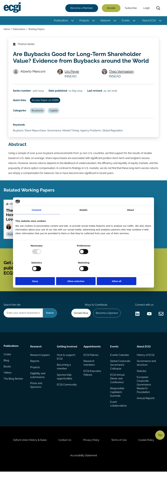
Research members (89, 372)
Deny (38, 272)
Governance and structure (146, 372)
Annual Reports (145, 408)
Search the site (12, 313)
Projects (84, 20)
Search (158, 8)
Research (36, 355)
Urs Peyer (72, 73)
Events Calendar (119, 364)
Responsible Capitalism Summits (117, 402)
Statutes (141, 380)
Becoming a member (64, 376)
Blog (6, 370)
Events (125, 20)
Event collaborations (118, 413)
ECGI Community (67, 394)
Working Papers (37, 29)
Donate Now (80, 321)
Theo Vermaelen (121, 73)
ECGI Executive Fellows (92, 382)
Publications (61, 20)
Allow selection (83, 272)
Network (105, 20)
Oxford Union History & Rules (28, 451)
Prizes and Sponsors (36, 395)
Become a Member (81, 8)
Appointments (92, 355)
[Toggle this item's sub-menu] (72, 20)
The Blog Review (13, 389)
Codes (7, 364)
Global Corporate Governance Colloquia (120, 374)
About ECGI (149, 20)
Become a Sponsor (106, 321)
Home (7, 29)
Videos (8, 383)
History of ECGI (145, 364)
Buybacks (38, 113)
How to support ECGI (66, 366)
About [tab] (130, 218)
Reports (34, 370)
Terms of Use (119, 451)
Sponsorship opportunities (64, 386)
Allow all (129, 272)
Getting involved (67, 355)
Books (7, 376)
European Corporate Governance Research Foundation (144, 394)
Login (146, 8)
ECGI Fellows (91, 364)
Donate (111, 8)
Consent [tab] (36, 218)
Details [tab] (83, 218)
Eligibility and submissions (37, 385)
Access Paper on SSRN (45, 102)
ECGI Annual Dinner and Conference (117, 388)
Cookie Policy (148, 451)
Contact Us (64, 451)
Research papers (40, 364)
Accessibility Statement (83, 468)
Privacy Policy (91, 451)
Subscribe (131, 8)
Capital (54, 113)
